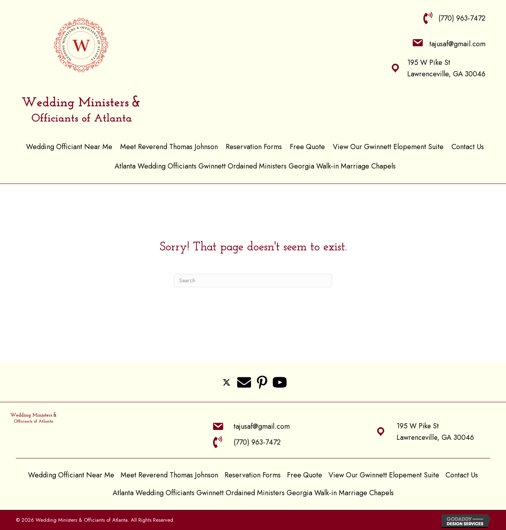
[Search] (253, 280)
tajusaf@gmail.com (457, 44)
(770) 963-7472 (461, 18)
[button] (226, 382)
